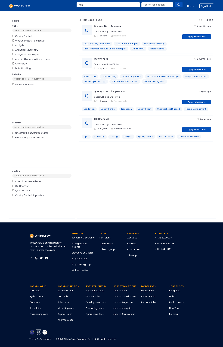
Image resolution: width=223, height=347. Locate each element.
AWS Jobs (35, 302)
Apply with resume (196, 36)
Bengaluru (174, 290)
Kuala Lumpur (176, 302)
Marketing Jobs (66, 308)
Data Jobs (63, 296)
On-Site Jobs (148, 296)
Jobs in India (120, 290)
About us (132, 237)
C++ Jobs (35, 290)
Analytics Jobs (65, 319)
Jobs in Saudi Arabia (124, 314)
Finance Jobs (93, 296)
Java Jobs (35, 308)
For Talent (105, 237)
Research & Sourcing (83, 237)
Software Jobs (65, 290)
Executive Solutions (82, 252)
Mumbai (173, 314)
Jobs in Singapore (123, 302)
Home (190, 6)
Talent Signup (107, 249)
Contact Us (133, 249)
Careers (131, 243)
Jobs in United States (124, 296)
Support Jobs (65, 314)
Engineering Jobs (39, 314)
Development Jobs (96, 302)
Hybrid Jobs (147, 290)
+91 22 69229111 (163, 249)
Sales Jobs (63, 302)
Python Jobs (36, 296)
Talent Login (106, 243)
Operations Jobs (95, 314)
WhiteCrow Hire (80, 270)
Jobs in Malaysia (122, 308)
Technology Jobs (95, 308)
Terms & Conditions (40, 339)
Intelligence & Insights (79, 245)
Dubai (172, 296)
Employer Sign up (81, 264)
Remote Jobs (148, 302)
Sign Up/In (206, 6)
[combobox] (108, 4)
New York (174, 308)
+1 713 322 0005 (163, 237)
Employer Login (80, 258)
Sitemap (132, 255)
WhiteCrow (40, 236)
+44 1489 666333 (164, 243)
